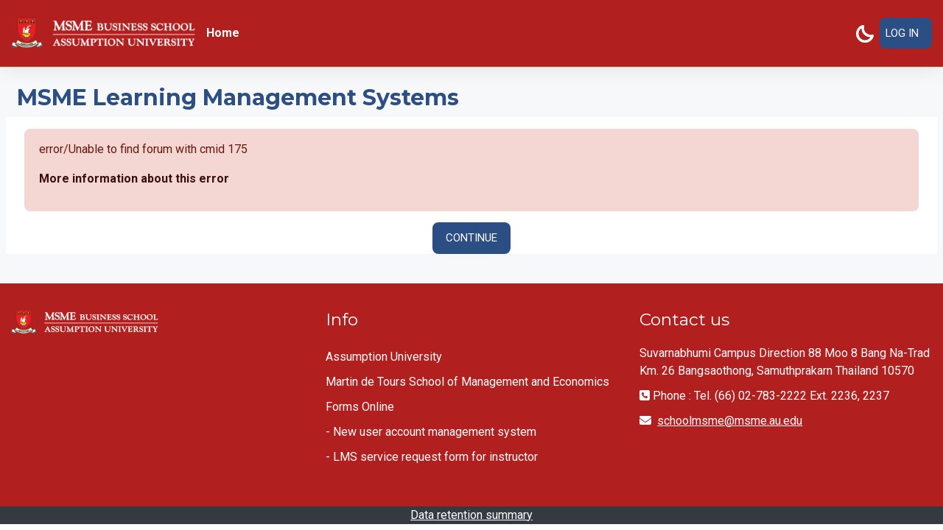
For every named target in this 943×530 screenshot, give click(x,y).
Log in (902, 33)
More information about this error (134, 179)
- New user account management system (431, 432)
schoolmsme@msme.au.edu (729, 421)
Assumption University (384, 357)
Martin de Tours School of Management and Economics (467, 382)
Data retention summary (471, 515)
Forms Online (360, 407)
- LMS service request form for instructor (432, 457)
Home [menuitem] (222, 33)
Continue (471, 238)
